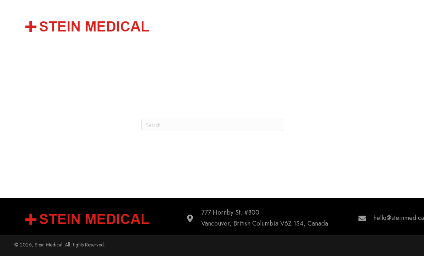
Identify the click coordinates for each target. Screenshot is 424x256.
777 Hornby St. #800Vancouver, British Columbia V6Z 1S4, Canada (264, 218)
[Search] (212, 125)
